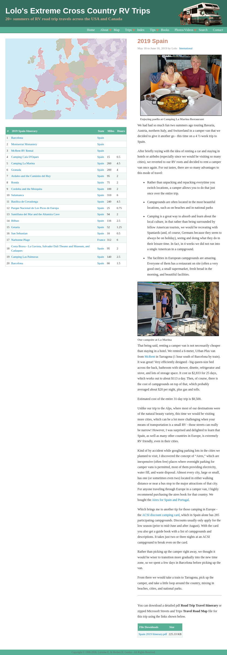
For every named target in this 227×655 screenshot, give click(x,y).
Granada (16, 169)
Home (91, 30)
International (185, 48)
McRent (150, 356)
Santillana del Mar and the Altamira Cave (35, 214)
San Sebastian (19, 233)
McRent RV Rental (22, 150)
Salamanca (17, 195)
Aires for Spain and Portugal (170, 500)
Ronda (15, 182)
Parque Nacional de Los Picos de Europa (35, 208)
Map (117, 30)
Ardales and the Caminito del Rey (31, 175)
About (104, 30)
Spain (100, 137)
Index (141, 30)
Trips (128, 30)
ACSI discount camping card (161, 515)
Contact (218, 30)
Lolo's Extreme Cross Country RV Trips (77, 10)
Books (165, 30)
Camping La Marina (23, 163)
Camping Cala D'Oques (25, 156)
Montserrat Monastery (24, 144)
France (101, 239)
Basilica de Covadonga (24, 201)
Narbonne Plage (20, 239)
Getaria (15, 227)
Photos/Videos (184, 30)
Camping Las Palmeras (24, 256)
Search (203, 30)
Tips (153, 30)
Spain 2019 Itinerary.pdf (153, 634)
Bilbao (15, 220)
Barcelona (17, 137)
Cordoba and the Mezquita (26, 188)
